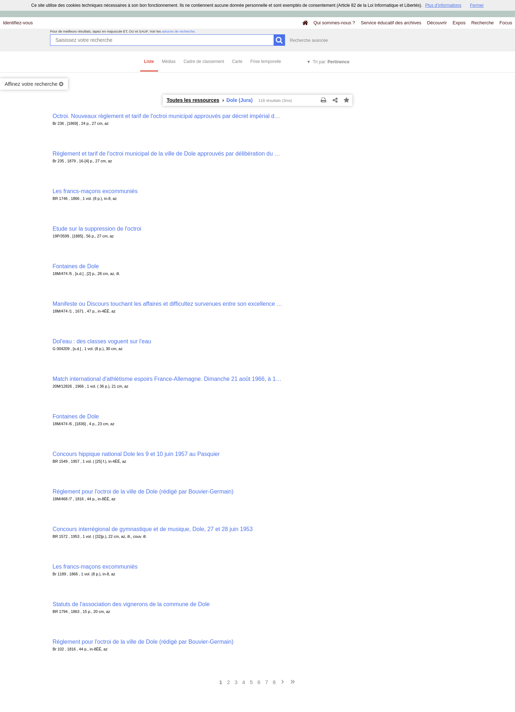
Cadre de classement (203, 61)
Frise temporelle (265, 61)
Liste (149, 61)
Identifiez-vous (18, 22)
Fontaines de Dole (76, 266)
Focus (506, 22)
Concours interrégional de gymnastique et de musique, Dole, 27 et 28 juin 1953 (153, 529)
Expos (459, 22)
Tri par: (331, 61)
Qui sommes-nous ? (334, 22)
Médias (169, 61)
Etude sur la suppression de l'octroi (97, 229)
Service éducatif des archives (391, 22)
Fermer (477, 5)
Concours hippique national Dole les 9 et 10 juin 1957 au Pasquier (136, 454)
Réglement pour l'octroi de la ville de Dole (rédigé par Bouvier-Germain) (143, 491)
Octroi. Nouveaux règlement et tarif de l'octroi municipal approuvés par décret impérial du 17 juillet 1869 (168, 116)
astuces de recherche (178, 31)
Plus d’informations (443, 5)
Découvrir (437, 22)
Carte (237, 61)
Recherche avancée (309, 40)
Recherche (482, 22)
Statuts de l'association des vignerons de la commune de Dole (131, 604)
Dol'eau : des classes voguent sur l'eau (102, 341)
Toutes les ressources (193, 100)
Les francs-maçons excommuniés (95, 191)
